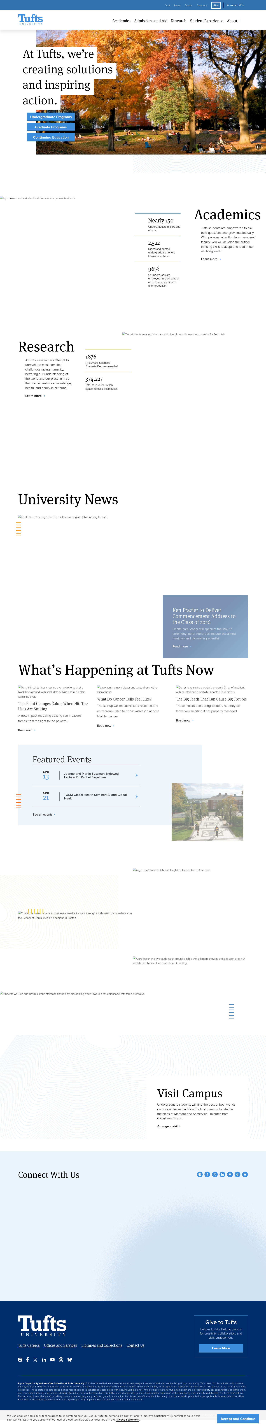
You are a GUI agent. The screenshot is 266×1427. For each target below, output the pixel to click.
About (232, 20)
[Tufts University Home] (30, 20)
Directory (202, 5)
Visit (167, 5)
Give (215, 5)
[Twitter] (215, 1174)
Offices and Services (60, 1345)
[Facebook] (207, 1174)
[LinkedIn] (222, 1174)
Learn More (221, 1348)
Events (188, 5)
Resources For (235, 5)
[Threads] (237, 1174)
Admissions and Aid (150, 20)
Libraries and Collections (101, 1345)
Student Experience (206, 20)
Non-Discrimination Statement (126, 1399)
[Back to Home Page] (42, 1325)
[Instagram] (200, 1174)
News (177, 5)
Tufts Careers (29, 1345)
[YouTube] (230, 1174)
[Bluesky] (245, 1174)
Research (178, 20)
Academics (121, 20)
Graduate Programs (51, 127)
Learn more (209, 259)
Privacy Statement (127, 1420)
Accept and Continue (238, 1418)
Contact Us (135, 1345)
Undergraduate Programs (51, 117)
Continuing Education (51, 137)
